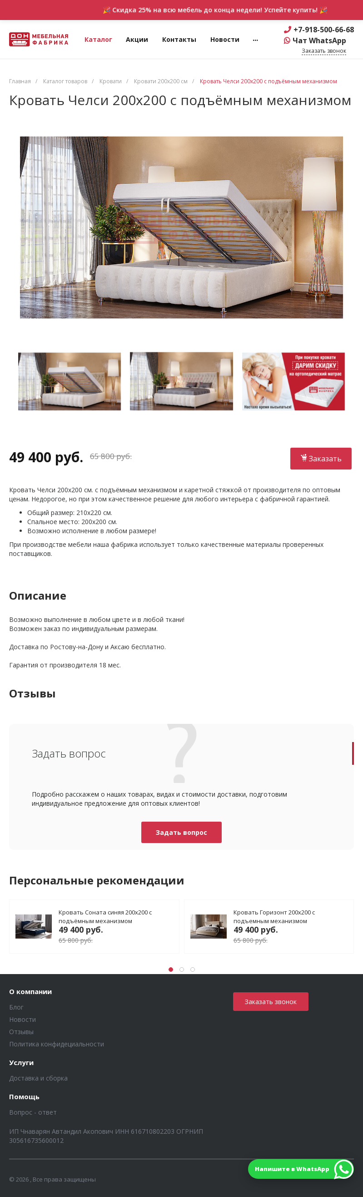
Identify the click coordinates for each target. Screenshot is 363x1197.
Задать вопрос (181, 832)
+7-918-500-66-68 (323, 30)
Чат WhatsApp (319, 40)
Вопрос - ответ (33, 1112)
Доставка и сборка (38, 1078)
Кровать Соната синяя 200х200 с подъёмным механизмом (105, 916)
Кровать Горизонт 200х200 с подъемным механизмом (274, 916)
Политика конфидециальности (56, 1044)
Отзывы (21, 1031)
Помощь (24, 1097)
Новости (22, 1019)
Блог (16, 1007)
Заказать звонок (271, 1001)
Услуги (21, 1063)
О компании (30, 992)
